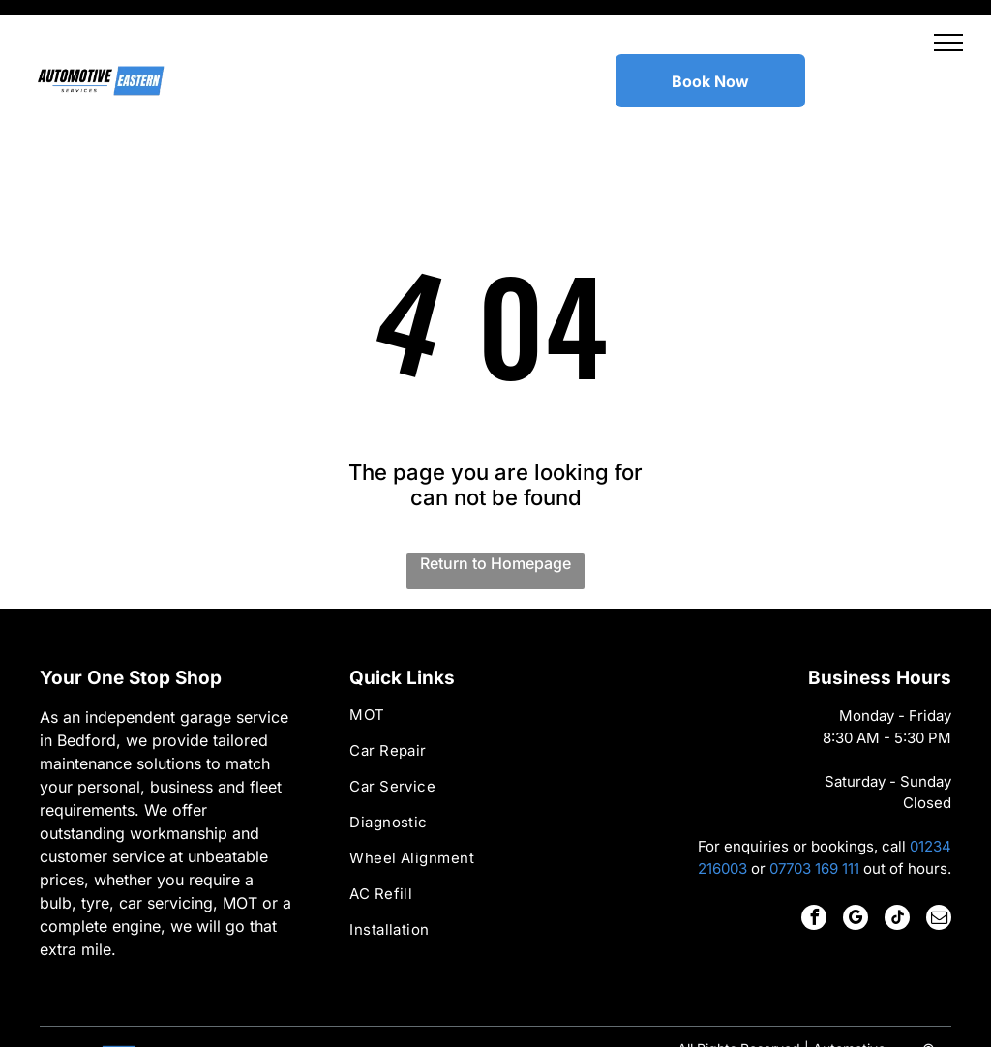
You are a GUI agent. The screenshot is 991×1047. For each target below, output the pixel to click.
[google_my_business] (855, 871)
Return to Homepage (495, 514)
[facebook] (813, 871)
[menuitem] (495, 675)
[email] (938, 871)
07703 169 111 (814, 820)
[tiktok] (897, 871)
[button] (948, 42)
